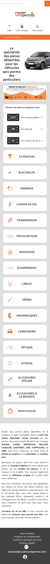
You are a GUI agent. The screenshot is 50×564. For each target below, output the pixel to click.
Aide (9, 28)
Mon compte (22, 28)
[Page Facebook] (25, 557)
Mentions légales (27, 543)
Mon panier (37, 28)
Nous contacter (27, 533)
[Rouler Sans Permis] (25, 14)
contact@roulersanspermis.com (27, 551)
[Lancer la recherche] (47, 3)
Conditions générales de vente (27, 540)
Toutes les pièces (12, 37)
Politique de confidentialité (27, 536)
